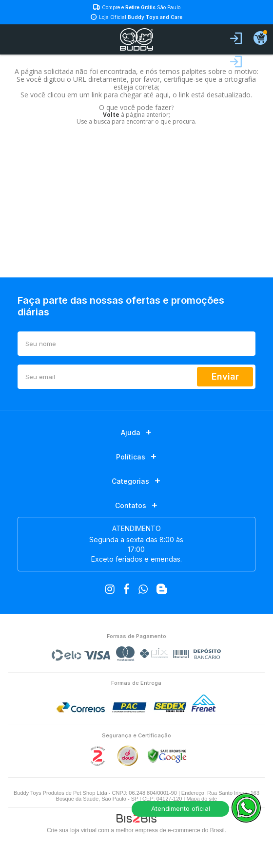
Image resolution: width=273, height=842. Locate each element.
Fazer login (236, 61)
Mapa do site (201, 799)
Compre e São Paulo (141, 7)
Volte (111, 114)
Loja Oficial (140, 17)
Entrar (236, 38)
